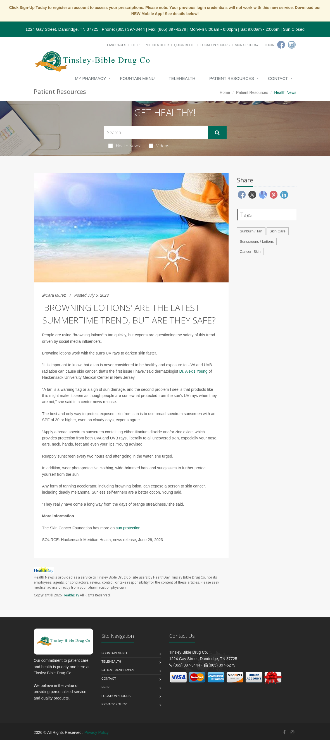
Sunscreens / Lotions (257, 241)
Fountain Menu (137, 78)
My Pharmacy (90, 78)
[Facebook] (281, 45)
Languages (116, 45)
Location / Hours (214, 45)
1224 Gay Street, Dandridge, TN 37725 (61, 29)
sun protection (128, 528)
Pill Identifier (157, 45)
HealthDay (71, 595)
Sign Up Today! (247, 45)
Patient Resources (231, 78)
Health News (124, 145)
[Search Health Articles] (156, 132)
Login (269, 45)
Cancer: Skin (250, 251)
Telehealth (181, 78)
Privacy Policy (114, 704)
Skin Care (278, 231)
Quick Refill (184, 45)
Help (135, 45)
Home (225, 92)
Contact (278, 78)
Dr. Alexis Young (193, 371)
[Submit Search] (217, 132)
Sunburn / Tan (251, 231)
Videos (159, 145)
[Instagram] (292, 45)
